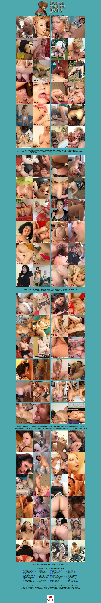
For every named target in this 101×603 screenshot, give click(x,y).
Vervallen (26, 576)
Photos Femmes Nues (29, 570)
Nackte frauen (71, 574)
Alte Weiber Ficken (56, 570)
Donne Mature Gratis (41, 587)
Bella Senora (61, 585)
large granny (71, 580)
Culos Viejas (43, 585)
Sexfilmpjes (70, 577)
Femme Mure (55, 581)
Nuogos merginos (28, 577)
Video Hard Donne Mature (58, 576)
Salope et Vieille (43, 571)
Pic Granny (76, 588)
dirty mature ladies (72, 579)
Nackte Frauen (42, 574)
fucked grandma (28, 579)
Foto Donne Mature (28, 587)
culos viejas (27, 574)
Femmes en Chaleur (29, 571)
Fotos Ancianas (62, 587)
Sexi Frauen (55, 574)
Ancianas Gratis (52, 585)
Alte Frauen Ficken (56, 577)
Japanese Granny (42, 588)
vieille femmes (42, 572)
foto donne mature (29, 581)
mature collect (71, 571)
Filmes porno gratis (72, 581)
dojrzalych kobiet (72, 575)
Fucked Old (62, 588)
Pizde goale (55, 572)
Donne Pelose (42, 580)
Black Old (69, 588)
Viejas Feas (35, 585)
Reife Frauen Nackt (56, 571)
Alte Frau (76, 585)
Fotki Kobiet (69, 585)
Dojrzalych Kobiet (73, 587)
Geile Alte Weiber (56, 580)
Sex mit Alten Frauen (44, 575)
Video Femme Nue (28, 575)
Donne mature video (62, 564)
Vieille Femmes (26, 585)
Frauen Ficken (42, 576)
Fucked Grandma (53, 588)
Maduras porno (55, 575)
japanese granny (28, 580)
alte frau (70, 570)
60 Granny (33, 588)
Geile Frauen (42, 581)
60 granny (41, 570)
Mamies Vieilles (52, 587)
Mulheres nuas (71, 572)
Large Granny (25, 588)
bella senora (27, 572)
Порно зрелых (71, 576)
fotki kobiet (41, 579)
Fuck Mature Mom (43, 577)
